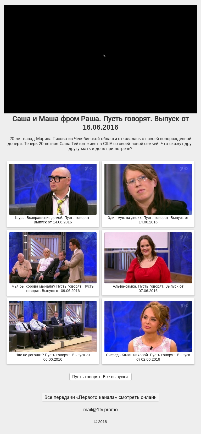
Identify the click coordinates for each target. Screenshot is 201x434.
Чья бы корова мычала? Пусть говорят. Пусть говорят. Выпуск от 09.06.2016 (53, 286)
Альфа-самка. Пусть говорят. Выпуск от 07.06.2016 (148, 286)
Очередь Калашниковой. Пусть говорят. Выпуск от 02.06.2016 (148, 355)
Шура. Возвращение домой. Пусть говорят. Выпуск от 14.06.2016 (53, 217)
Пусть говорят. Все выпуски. (100, 377)
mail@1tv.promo (100, 409)
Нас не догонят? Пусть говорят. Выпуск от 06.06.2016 (53, 355)
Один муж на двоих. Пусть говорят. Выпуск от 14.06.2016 (148, 217)
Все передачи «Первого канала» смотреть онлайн (100, 397)
